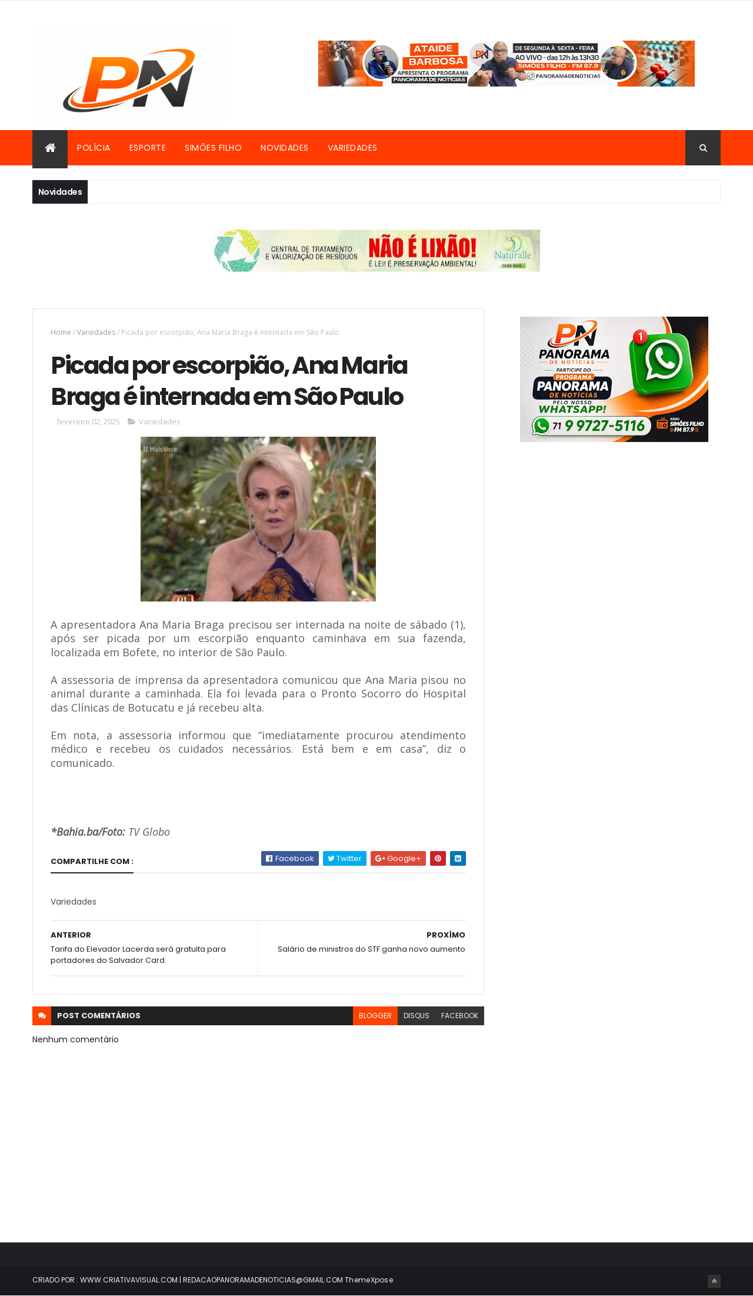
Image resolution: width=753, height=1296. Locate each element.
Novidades (285, 148)
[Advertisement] (614, 571)
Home (61, 332)
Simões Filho (213, 148)
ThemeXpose (369, 1280)
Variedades (353, 148)
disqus (416, 1016)
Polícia (94, 148)
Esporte (147, 148)
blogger (375, 1016)
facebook (459, 1016)
